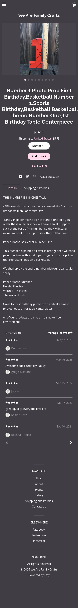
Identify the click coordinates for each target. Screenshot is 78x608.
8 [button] (49, 80)
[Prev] (7, 443)
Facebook (39, 529)
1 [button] (25, 80)
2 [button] (29, 80)
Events (39, 490)
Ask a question (49, 177)
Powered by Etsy (39, 575)
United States (43, 138)
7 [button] (46, 80)
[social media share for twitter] (28, 177)
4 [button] (35, 80)
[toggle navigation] (4, 4)
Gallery (39, 495)
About (39, 484)
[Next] (71, 443)
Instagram (39, 535)
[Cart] (74, 5)
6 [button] (42, 80)
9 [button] (53, 80)
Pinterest (39, 541)
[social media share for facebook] (21, 177)
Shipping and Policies (39, 501)
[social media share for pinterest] (35, 177)
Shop (39, 478)
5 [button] (39, 80)
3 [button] (32, 80)
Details (12, 188)
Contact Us (39, 506)
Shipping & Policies (36, 188)
